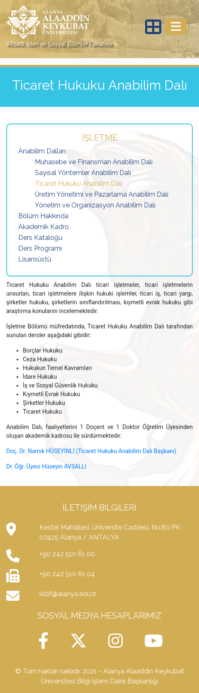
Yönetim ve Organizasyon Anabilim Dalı (95, 205)
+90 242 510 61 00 (67, 554)
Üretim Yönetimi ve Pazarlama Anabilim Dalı (101, 194)
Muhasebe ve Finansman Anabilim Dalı (94, 162)
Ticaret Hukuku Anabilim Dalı (78, 183)
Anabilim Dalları (42, 151)
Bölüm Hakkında (43, 216)
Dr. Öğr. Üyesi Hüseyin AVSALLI (46, 466)
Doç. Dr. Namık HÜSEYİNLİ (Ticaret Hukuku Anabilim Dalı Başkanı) (91, 451)
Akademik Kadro (43, 227)
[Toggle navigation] (176, 27)
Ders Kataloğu (40, 238)
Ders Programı (40, 248)
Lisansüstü (34, 259)
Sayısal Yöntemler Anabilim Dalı (83, 173)
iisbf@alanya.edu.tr (68, 594)
